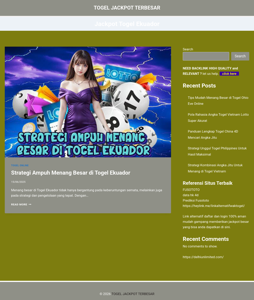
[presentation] (88, 102)
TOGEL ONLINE (20, 165)
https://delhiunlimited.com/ (203, 257)
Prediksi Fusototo (196, 200)
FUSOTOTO (191, 190)
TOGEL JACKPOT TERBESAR (133, 294)
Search (188, 49)
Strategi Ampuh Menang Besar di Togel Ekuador (70, 172)
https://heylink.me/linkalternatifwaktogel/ (214, 206)
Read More (21, 204)
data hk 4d (190, 195)
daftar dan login (216, 216)
